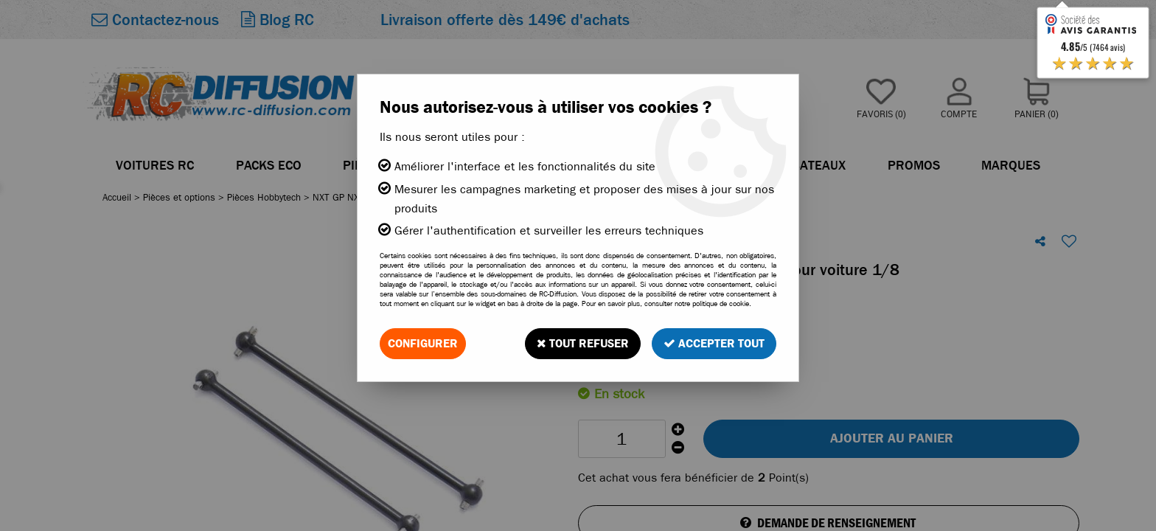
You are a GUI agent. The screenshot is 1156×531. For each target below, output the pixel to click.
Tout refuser (583, 343)
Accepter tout (714, 343)
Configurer (423, 343)
